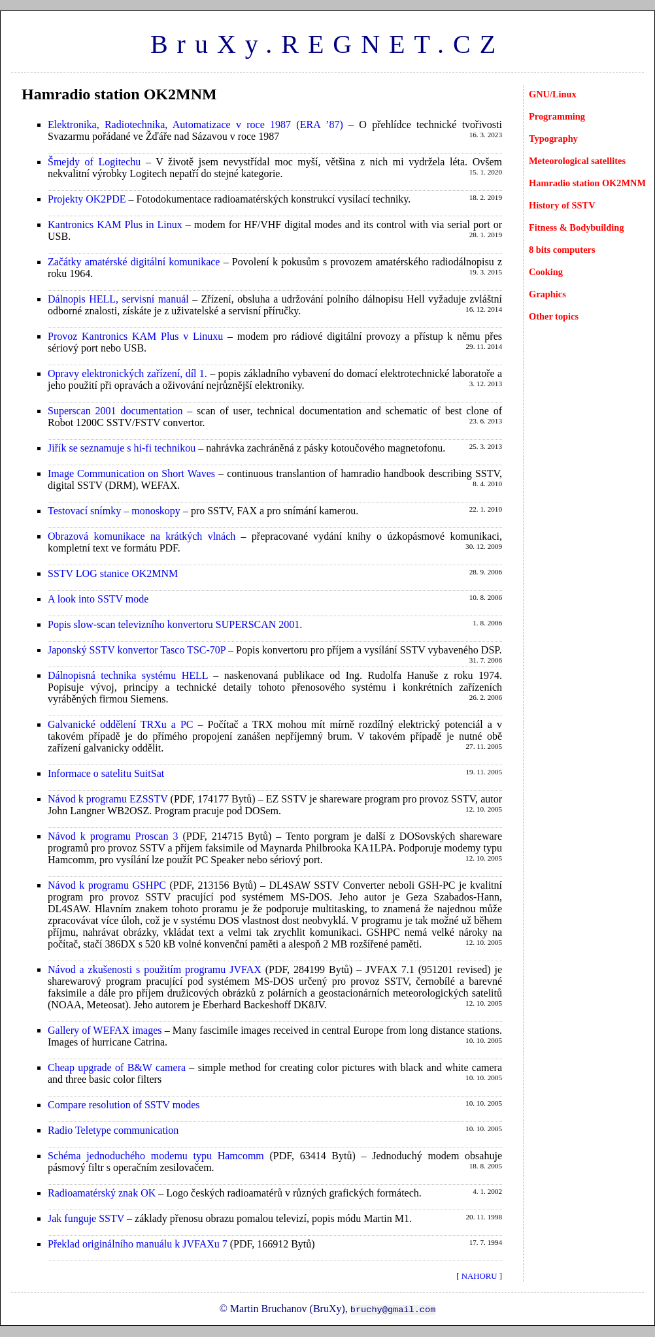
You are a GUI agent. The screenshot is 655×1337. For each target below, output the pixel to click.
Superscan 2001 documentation (115, 410)
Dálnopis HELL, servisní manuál (118, 299)
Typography (553, 138)
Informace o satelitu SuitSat (106, 773)
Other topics (554, 316)
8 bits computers (562, 249)
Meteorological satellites (577, 161)
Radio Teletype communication (113, 1130)
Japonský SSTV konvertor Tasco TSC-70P (137, 649)
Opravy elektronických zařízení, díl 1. (127, 373)
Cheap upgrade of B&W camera (117, 1067)
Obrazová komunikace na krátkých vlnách (141, 536)
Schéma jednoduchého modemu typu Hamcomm (156, 1155)
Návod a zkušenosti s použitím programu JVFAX (154, 969)
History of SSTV (562, 205)
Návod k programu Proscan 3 (113, 836)
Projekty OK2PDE (87, 199)
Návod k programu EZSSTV (107, 798)
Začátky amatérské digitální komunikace (134, 261)
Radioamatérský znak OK (102, 1192)
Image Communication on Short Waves (131, 473)
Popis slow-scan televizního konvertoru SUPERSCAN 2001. (175, 624)
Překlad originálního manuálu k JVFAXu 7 (137, 1243)
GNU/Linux (553, 94)
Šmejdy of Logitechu (94, 161)
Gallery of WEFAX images (105, 1030)
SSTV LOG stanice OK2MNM (113, 573)
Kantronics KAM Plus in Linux (115, 224)
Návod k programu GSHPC (107, 885)
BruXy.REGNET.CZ (327, 44)
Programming (557, 116)
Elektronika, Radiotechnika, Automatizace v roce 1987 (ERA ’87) (195, 124)
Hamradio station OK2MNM (587, 183)
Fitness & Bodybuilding (576, 227)
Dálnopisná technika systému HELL (128, 675)
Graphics (547, 294)
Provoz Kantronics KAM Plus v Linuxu (135, 336)
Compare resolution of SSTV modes (124, 1104)
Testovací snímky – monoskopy (114, 510)
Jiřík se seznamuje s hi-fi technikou (121, 448)
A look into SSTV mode (98, 598)
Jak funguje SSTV (86, 1218)
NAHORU (479, 1276)
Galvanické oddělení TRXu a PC (120, 724)
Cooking (546, 272)
